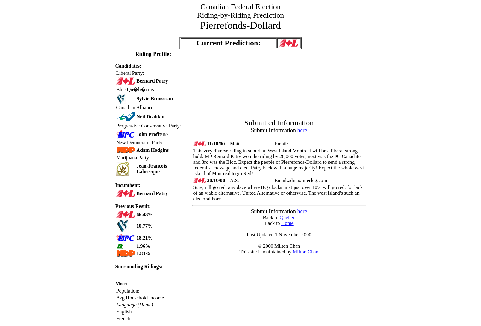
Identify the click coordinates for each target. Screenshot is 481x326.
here (302, 130)
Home (287, 223)
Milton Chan (305, 251)
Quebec (287, 217)
